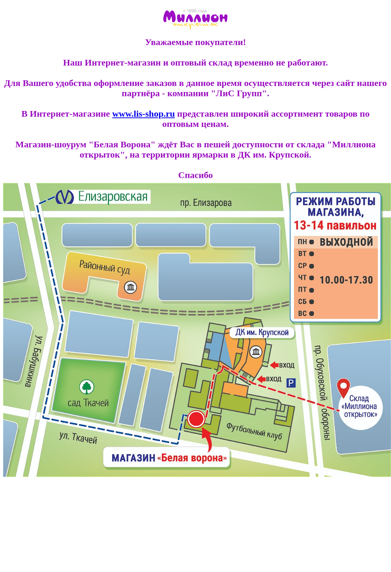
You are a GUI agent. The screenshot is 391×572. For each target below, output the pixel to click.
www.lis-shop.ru (143, 114)
